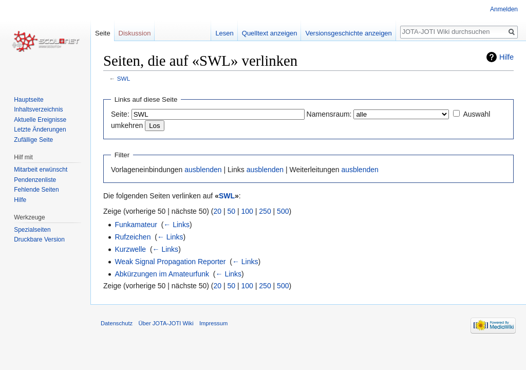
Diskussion (135, 33)
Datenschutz (117, 323)
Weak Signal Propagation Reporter (170, 261)
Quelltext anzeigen (269, 33)
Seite (102, 33)
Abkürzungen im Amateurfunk (162, 274)
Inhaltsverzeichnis (38, 109)
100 (247, 211)
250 (265, 211)
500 (283, 211)
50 (232, 211)
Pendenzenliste (35, 179)
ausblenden (202, 169)
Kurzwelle (130, 249)
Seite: (120, 114)
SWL (123, 78)
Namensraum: (329, 114)
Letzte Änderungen (40, 129)
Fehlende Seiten (36, 189)
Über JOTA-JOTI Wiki (165, 323)
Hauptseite (28, 99)
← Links (176, 224)
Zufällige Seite (33, 139)
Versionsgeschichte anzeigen (348, 33)
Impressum (213, 323)
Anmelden (504, 9)
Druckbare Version (39, 239)
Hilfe (506, 57)
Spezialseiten (32, 229)
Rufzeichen (133, 237)
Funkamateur (136, 224)
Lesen (224, 33)
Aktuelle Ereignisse (40, 119)
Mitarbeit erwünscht (40, 169)
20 (218, 211)
